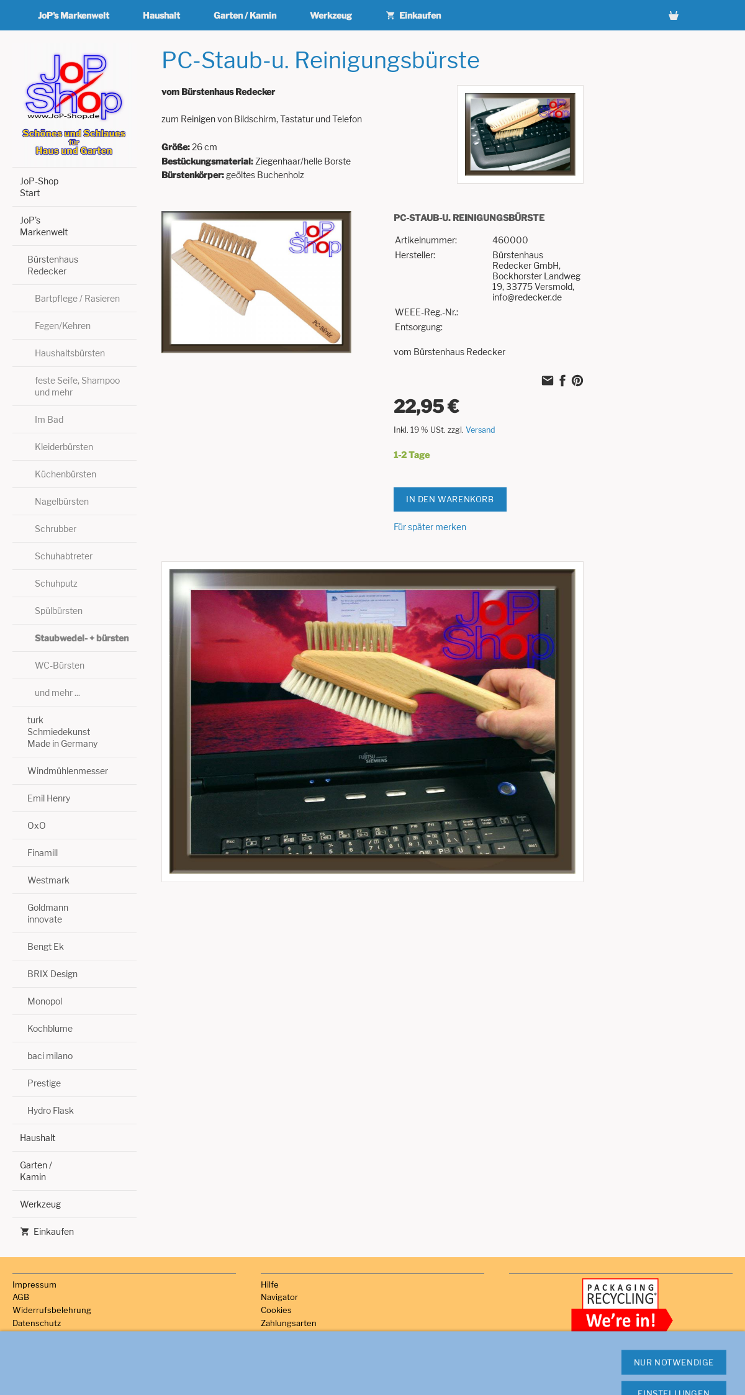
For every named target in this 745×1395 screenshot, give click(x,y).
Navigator (279, 1297)
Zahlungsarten (289, 1323)
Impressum (34, 1284)
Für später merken (430, 526)
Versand (480, 430)
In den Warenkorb (450, 499)
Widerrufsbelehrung (51, 1310)
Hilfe (270, 1284)
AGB (20, 1297)
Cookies (276, 1310)
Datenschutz (36, 1323)
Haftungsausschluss (51, 1349)
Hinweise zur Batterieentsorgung (76, 1361)
